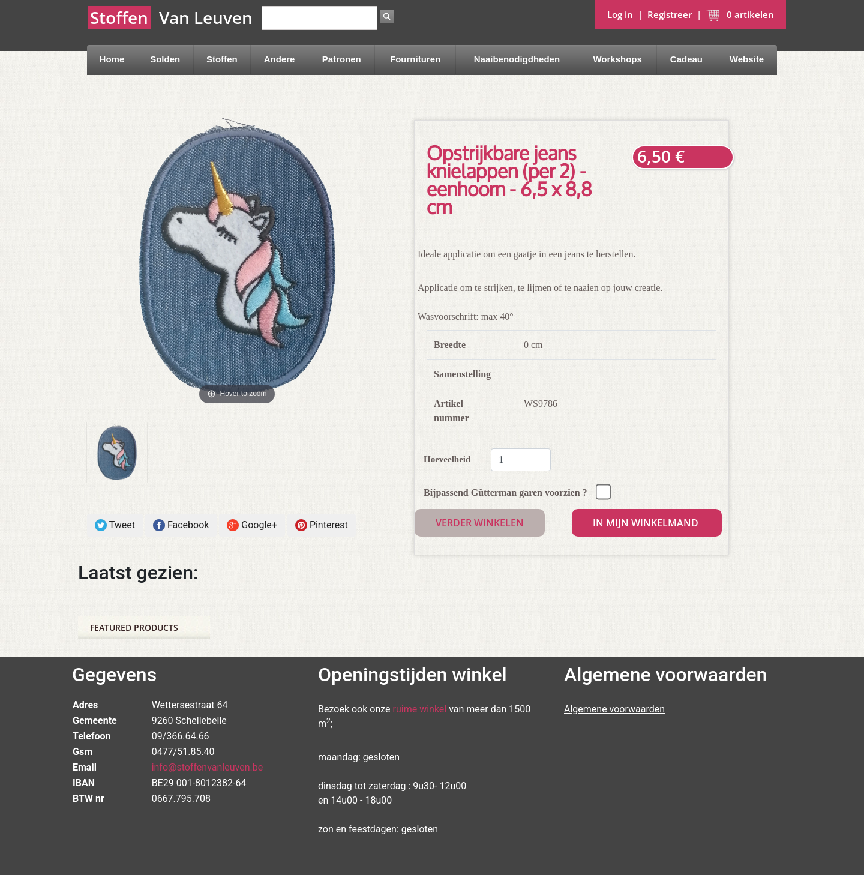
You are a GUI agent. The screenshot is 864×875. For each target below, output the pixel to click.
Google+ (252, 525)
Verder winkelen (480, 522)
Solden (165, 59)
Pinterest (321, 525)
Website (747, 59)
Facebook (181, 525)
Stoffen (222, 59)
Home (112, 59)
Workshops (617, 59)
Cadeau (686, 59)
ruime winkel (420, 709)
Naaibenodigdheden (517, 59)
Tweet (115, 525)
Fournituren (415, 59)
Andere (279, 59)
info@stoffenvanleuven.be (207, 767)
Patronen (341, 59)
